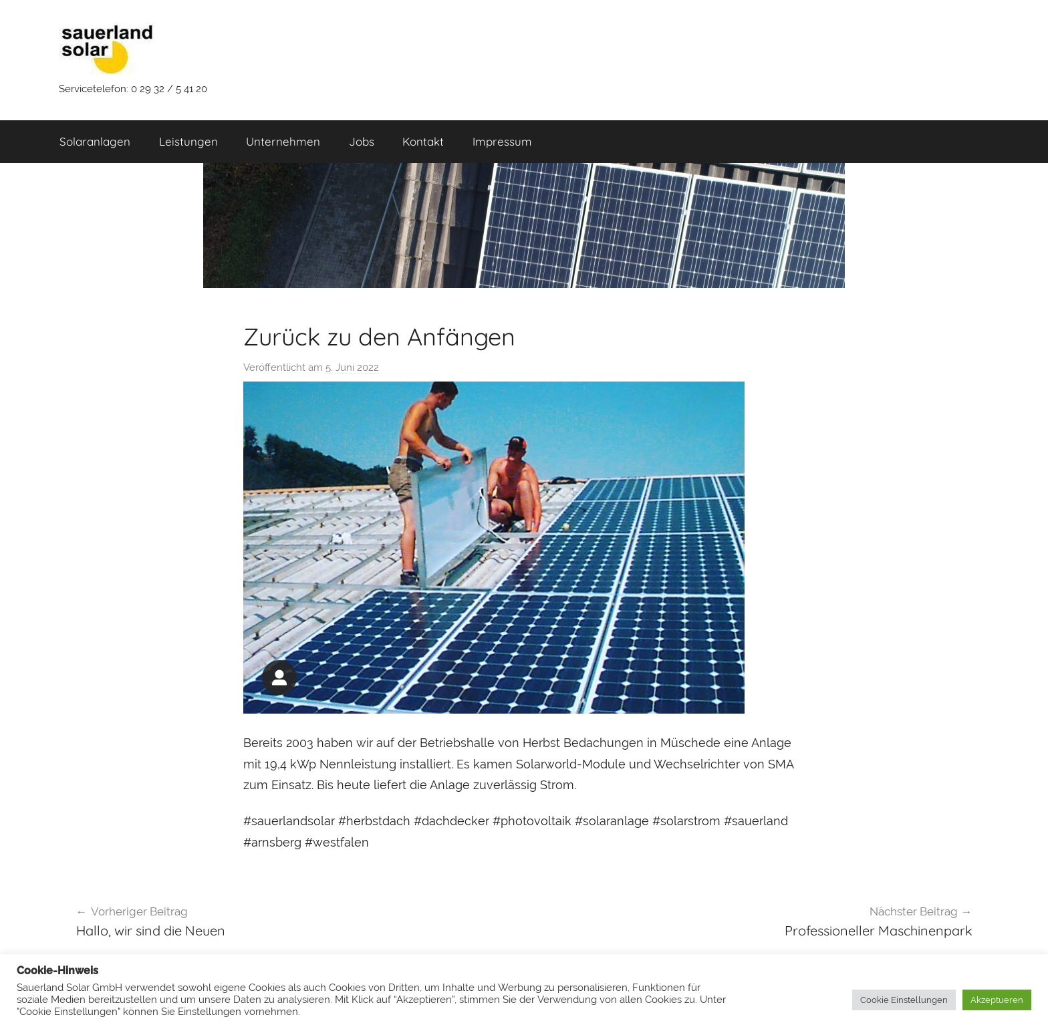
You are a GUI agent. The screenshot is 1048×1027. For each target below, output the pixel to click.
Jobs (361, 141)
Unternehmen (283, 141)
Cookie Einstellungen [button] (904, 1000)
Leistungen (188, 141)
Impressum (502, 141)
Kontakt (423, 141)
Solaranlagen (94, 141)
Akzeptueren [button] (996, 1000)
